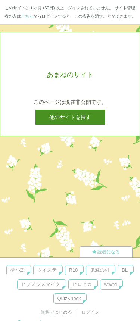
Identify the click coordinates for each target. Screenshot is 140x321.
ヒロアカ (82, 284)
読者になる (106, 252)
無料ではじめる (56, 312)
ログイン (90, 312)
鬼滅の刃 (99, 270)
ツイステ (47, 270)
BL (125, 270)
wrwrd (110, 284)
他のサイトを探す (70, 117)
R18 (73, 270)
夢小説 (17, 270)
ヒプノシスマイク (40, 284)
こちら (27, 16)
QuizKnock (69, 298)
